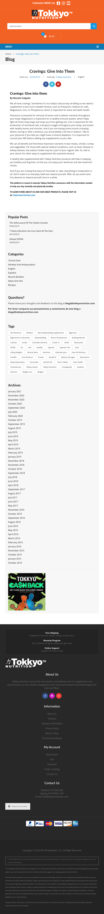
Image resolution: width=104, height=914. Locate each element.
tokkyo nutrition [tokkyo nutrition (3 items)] (50, 367)
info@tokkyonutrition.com (55, 796)
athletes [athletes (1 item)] (29, 332)
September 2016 (16, 517)
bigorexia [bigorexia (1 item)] (73, 332)
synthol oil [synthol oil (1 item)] (47, 362)
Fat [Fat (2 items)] (21, 347)
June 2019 (13, 436)
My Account (52, 754)
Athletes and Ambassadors (21, 264)
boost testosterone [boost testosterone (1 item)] (59, 337)
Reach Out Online (17, 806)
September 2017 (16, 489)
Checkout (52, 764)
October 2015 (15, 554)
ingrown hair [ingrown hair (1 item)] (65, 347)
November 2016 (16, 509)
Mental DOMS (16, 239)
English (81, 77)
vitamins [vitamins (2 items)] (13, 372)
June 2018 (13, 481)
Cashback (40, 643)
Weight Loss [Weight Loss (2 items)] (27, 372)
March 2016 (14, 538)
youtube (59, 696)
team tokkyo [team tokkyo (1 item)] (62, 362)
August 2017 (14, 493)
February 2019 (15, 452)
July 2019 (12, 432)
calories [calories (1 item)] (13, 342)
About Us (52, 713)
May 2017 (13, 505)
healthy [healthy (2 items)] (39, 347)
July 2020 (12, 411)
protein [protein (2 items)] (41, 357)
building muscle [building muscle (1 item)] (78, 337)
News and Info (15, 280)
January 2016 (14, 546)
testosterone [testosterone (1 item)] (15, 367)
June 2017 (13, 501)
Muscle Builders (16, 276)
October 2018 (15, 468)
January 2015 (14, 558)
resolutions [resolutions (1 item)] (85, 357)
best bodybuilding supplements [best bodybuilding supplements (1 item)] (51, 332)
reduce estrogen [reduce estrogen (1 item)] (68, 357)
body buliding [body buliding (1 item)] (40, 337)
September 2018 (16, 473)
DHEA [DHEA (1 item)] (66, 342)
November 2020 (16, 399)
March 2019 (14, 448)
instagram (52, 696)
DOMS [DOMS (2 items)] (12, 347)
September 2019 (16, 424)
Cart (52, 759)
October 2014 (15, 562)
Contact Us (52, 774)
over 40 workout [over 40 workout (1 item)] (79, 352)
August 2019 (14, 428)
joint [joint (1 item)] (77, 347)
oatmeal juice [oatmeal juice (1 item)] (60, 352)
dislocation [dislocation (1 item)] (78, 342)
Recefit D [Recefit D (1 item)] (52, 357)
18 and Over (14, 260)
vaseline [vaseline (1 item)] (80, 367)
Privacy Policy (52, 728)
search (94, 26)
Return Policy (52, 733)
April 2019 (13, 444)
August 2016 (14, 521)
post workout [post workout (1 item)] (27, 357)
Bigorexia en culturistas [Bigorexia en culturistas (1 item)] (20, 337)
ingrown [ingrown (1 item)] (51, 347)
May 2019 (13, 440)
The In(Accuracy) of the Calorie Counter (28, 222)
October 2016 (15, 513)
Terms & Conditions (52, 738)
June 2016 (13, 526)
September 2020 (16, 407)
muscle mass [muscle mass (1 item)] (32, 352)
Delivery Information (52, 723)
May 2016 (13, 530)
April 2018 (13, 485)
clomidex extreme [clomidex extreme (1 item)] (39, 342)
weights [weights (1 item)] (40, 372)
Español (12, 272)
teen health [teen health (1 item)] (78, 362)
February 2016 (15, 542)
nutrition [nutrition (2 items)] (46, 352)
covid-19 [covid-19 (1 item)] (55, 342)
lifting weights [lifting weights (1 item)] (16, 352)
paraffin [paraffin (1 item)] (13, 357)
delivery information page (42, 872)
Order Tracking (51, 769)
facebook (45, 696)
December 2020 (16, 395)
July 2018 (12, 477)
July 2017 (12, 497)
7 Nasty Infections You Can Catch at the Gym (31, 231)
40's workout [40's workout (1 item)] (15, 332)
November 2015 (16, 550)
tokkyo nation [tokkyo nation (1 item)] (32, 367)
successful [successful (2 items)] (34, 362)
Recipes (12, 285)
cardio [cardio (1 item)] (24, 342)
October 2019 (15, 420)
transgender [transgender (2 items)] (67, 367)
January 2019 (14, 456)
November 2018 (16, 464)
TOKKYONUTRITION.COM (24, 195)
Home (8, 53)
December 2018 (16, 460)
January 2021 (14, 391)
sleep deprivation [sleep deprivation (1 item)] (17, 362)
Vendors (52, 718)
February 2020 (15, 415)
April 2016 (13, 534)
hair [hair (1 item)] (29, 347)
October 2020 (15, 403)
